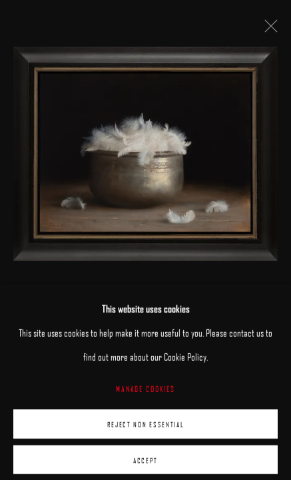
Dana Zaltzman (58, 333)
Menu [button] (271, 13)
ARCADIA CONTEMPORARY (83, 14)
